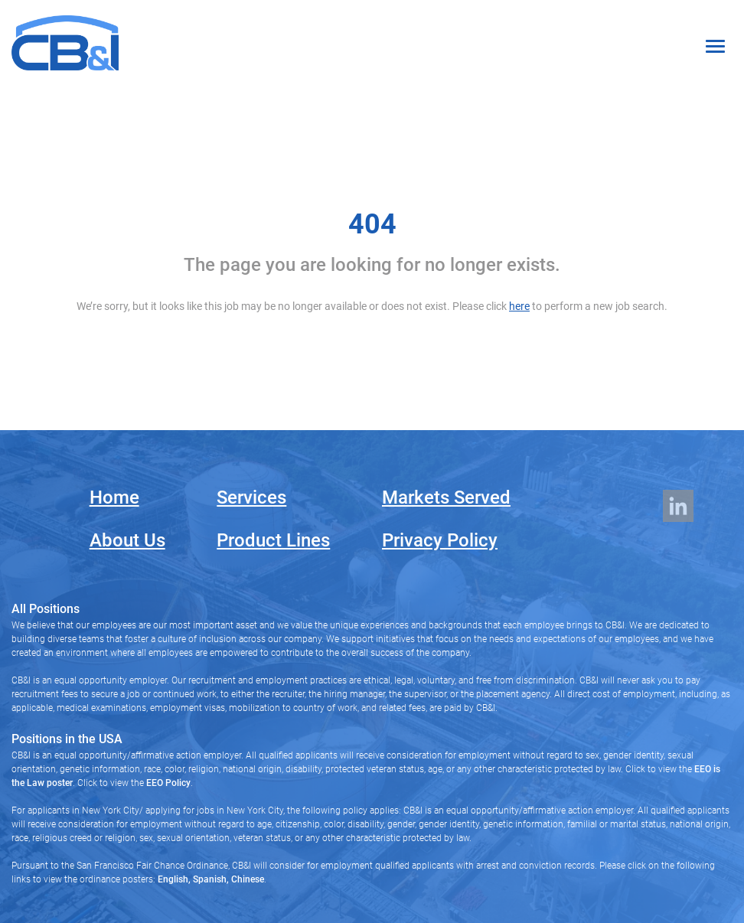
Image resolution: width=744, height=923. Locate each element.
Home (114, 497)
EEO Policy (168, 783)
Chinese (246, 879)
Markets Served (446, 497)
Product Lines (273, 540)
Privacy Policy (440, 540)
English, (174, 879)
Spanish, (210, 879)
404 (372, 224)
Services (251, 497)
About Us (127, 540)
